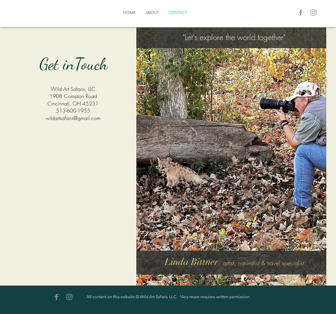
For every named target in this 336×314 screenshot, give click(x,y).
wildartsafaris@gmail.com (73, 118)
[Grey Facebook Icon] (301, 12)
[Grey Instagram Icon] (314, 12)
